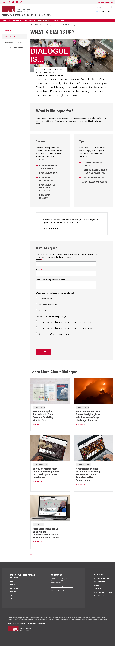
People (16, 20)
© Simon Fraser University (37, 623)
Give (62, 20)
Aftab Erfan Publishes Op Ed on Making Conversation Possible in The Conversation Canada (46, 533)
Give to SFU (98, 589)
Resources (42, 20)
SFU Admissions (99, 582)
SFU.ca (110, 11)
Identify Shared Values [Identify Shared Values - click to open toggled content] (93, 177)
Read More (36, 424)
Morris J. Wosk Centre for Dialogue (28, 15)
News (53, 20)
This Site (101, 11)
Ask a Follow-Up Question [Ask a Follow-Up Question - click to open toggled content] (94, 182)
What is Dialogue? (12, 37)
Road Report (98, 585)
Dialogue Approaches (13, 42)
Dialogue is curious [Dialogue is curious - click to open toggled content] (48, 173)
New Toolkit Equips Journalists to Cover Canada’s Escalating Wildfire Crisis (43, 416)
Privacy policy (24, 623)
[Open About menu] (10, 20)
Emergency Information (103, 592)
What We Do (28, 20)
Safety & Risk (98, 575)
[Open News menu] (57, 20)
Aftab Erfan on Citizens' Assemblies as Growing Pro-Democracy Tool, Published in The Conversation (88, 474)
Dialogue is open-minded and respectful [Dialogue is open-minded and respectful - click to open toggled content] (47, 188)
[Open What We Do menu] (35, 20)
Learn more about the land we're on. (62, 587)
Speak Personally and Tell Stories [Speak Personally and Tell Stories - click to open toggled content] (95, 164)
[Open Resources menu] (48, 20)
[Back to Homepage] (16, 9)
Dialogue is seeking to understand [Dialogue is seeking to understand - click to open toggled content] (48, 167)
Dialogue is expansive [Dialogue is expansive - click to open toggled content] (44, 196)
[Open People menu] (20, 20)
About (5, 20)
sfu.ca (4, 2)
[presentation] (53, 343)
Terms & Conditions (13, 623)
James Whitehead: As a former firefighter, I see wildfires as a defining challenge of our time (88, 416)
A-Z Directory (99, 596)
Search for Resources (14, 48)
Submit (43, 352)
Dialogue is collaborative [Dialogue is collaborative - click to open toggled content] (46, 179)
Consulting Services (105, 2)
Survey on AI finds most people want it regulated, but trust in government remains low (46, 473)
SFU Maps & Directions (102, 578)
